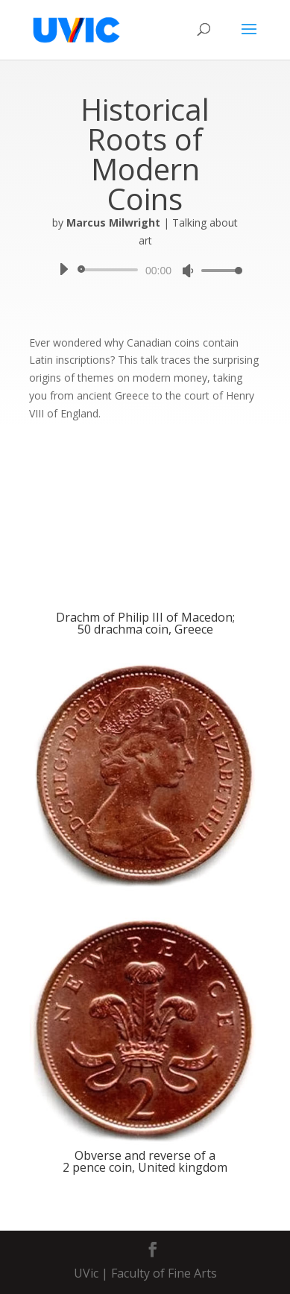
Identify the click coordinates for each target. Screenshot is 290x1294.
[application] (145, 269)
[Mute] (188, 270)
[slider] (110, 269)
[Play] (63, 269)
